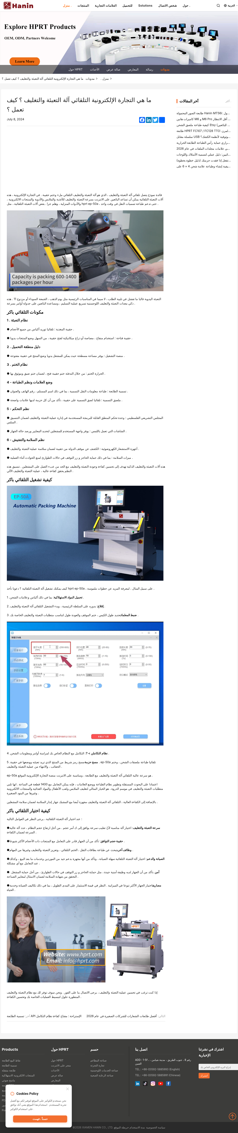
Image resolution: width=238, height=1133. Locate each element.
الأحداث (94, 69)
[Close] (67, 1089)
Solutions (145, 5)
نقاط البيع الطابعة (11, 1060)
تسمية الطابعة (9, 1065)
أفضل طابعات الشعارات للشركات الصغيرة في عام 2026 (121, 1016)
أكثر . (228, 101)
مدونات (165, 69)
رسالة (149, 69)
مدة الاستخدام (137, 1127)
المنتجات (83, 5)
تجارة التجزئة (97, 1065)
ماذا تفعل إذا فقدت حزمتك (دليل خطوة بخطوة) (205, 160)
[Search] (218, 5)
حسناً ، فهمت (40, 1119)
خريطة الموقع (121, 1127)
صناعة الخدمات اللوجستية (104, 1070)
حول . (186, 5)
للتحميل (127, 5)
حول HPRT (75, 69)
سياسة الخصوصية (155, 1127)
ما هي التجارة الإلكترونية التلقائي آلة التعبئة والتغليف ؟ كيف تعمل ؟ (42, 78)
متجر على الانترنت (61, 1065)
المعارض (133, 69)
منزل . (67, 5)
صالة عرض (114, 69)
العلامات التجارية (106, 5)
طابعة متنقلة (8, 1070)
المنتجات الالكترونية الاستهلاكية (18, 1075)
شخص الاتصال (167, 5)
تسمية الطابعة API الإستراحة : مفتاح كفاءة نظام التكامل (44, 1016)
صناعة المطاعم (98, 1060)
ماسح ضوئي (8, 1080)
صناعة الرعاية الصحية (101, 1075)
